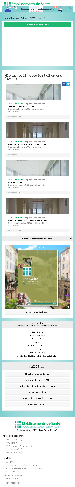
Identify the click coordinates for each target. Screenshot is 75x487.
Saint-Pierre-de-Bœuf (37, 346)
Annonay (37, 349)
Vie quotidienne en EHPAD (37, 380)
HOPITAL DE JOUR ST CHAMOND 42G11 (27, 144)
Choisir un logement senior (37, 374)
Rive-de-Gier (37, 339)
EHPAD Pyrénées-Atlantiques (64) (19, 446)
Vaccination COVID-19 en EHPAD (37, 398)
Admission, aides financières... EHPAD (37, 386)
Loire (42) (41, 18)
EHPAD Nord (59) (12, 443)
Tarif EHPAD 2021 (12, 471)
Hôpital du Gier (15, 182)
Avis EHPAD (9, 462)
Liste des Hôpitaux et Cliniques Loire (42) (38, 356)
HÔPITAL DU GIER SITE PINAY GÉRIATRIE (27, 220)
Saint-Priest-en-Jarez (37, 335)
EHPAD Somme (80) (13, 449)
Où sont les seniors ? (37, 392)
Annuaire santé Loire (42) (37, 312)
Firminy (37, 342)
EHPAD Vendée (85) (13, 452)
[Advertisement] (37, 44)
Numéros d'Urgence (37, 404)
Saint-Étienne (37, 332)
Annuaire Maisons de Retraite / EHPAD (18, 18)
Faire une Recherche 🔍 (38, 24)
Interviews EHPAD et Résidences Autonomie (24, 468)
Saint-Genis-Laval (37, 353)
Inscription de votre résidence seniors (22, 465)
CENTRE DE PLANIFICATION (21, 106)
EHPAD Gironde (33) (13, 439)
